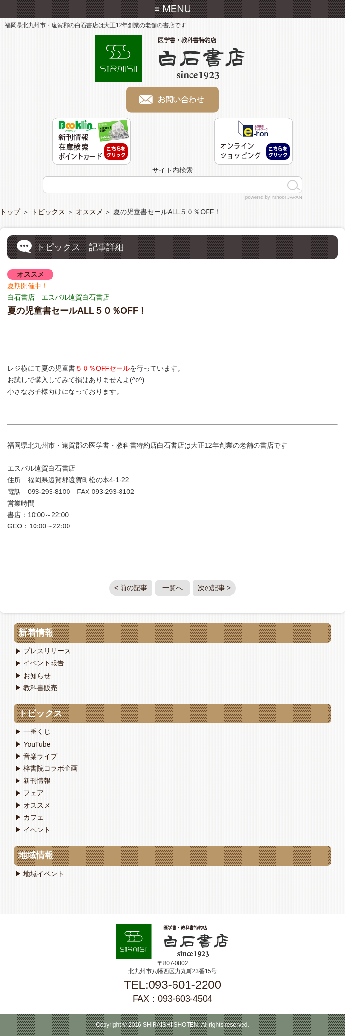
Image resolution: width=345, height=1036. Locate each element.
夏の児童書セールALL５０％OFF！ (77, 311)
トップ (10, 212)
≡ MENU (172, 8)
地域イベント (43, 874)
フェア (33, 793)
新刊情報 (37, 780)
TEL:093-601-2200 (172, 984)
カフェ (33, 817)
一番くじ (37, 731)
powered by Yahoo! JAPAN (273, 197)
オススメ (89, 212)
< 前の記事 (130, 588)
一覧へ (172, 588)
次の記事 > (214, 588)
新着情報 (35, 633)
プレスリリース (47, 651)
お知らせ (37, 675)
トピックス (48, 212)
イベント (37, 829)
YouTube (36, 744)
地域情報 (35, 855)
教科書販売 (40, 688)
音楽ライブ (40, 756)
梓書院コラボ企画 (50, 768)
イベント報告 (43, 663)
